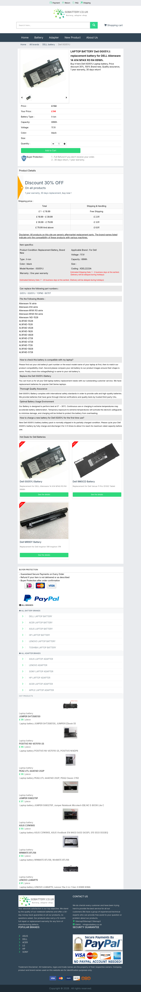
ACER (23, 942)
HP (21, 948)
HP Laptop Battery (35, 635)
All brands (34, 44)
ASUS (23, 936)
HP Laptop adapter (35, 677)
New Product (73, 37)
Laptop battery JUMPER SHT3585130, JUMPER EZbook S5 (48, 723)
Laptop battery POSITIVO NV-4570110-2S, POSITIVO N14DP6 (49, 751)
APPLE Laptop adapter (37, 690)
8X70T (48, 293)
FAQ (76, 3)
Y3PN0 (40, 293)
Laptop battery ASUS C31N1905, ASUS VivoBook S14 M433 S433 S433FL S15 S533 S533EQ (64, 832)
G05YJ (23, 293)
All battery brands (29, 611)
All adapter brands (30, 653)
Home (26, 36)
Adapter (54, 37)
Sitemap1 (79, 921)
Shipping (87, 3)
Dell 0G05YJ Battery (31, 481)
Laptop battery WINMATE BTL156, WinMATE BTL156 (44, 860)
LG (21, 945)
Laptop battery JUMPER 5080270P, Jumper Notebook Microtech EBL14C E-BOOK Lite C (62, 805)
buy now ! (67, 193)
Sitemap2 (87, 921)
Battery (38, 37)
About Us (92, 37)
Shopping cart (113, 25)
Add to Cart (50, 150)
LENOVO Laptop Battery (38, 641)
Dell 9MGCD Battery (84, 481)
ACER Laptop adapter (36, 684)
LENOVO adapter (33, 665)
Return (67, 3)
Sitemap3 (96, 921)
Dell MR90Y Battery (30, 542)
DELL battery (48, 44)
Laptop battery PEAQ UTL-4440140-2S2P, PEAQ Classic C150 (49, 778)
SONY (23, 952)
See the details (44, 494)
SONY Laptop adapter (36, 671)
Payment (56, 3)
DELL (22, 939)
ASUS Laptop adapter (36, 659)
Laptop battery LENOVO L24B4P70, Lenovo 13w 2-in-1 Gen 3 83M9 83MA (55, 887)
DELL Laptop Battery (36, 616)
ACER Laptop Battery (36, 622)
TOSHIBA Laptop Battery (38, 647)
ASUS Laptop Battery (36, 629)
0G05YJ (31, 293)
